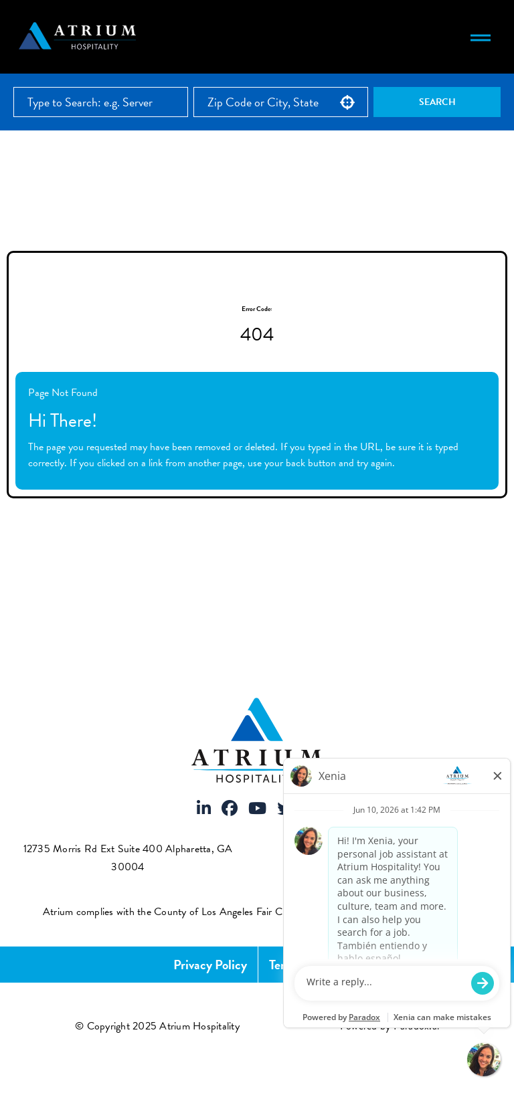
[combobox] (280, 102)
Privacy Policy (210, 965)
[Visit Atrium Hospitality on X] (285, 809)
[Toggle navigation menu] (480, 37)
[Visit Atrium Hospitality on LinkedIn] (204, 809)
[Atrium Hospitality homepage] (79, 37)
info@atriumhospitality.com (395, 867)
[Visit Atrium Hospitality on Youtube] (257, 809)
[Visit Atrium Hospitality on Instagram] (311, 809)
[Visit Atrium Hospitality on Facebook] (230, 809)
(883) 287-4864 (393, 849)
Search (437, 102)
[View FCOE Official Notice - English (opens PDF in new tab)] (460, 912)
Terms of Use (305, 965)
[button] (347, 102)
